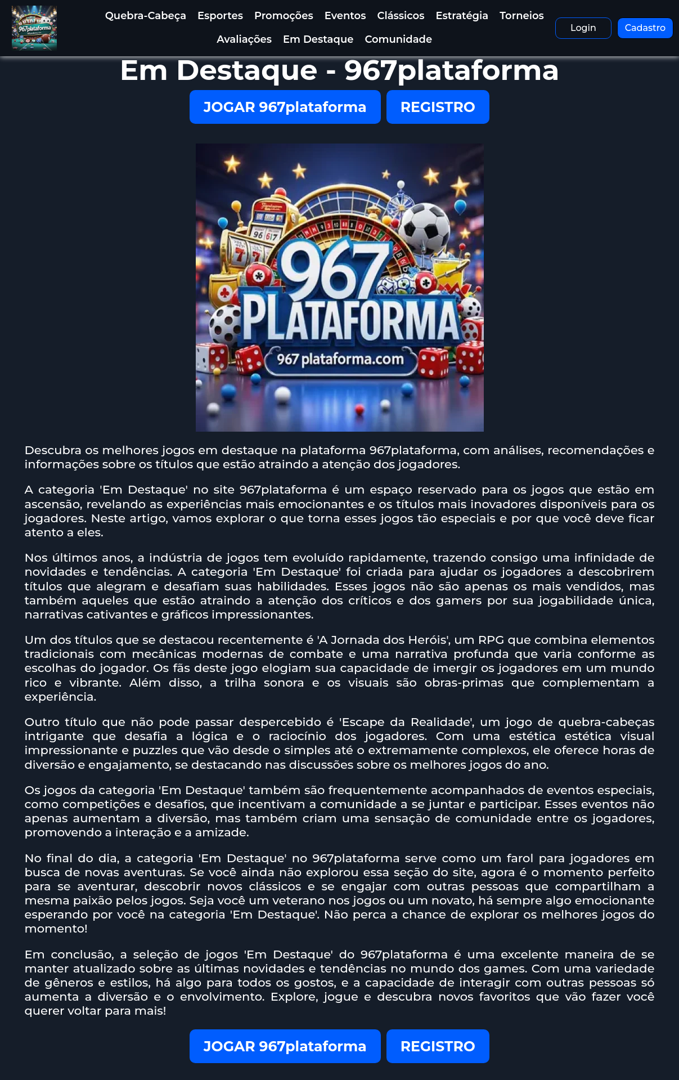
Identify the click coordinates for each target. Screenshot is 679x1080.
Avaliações (244, 39)
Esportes (220, 16)
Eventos (345, 16)
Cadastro (645, 28)
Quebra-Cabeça (145, 16)
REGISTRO (438, 106)
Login (583, 28)
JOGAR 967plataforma (285, 106)
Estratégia (462, 16)
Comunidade (398, 39)
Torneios (522, 16)
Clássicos (401, 16)
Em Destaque (318, 39)
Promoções (283, 16)
